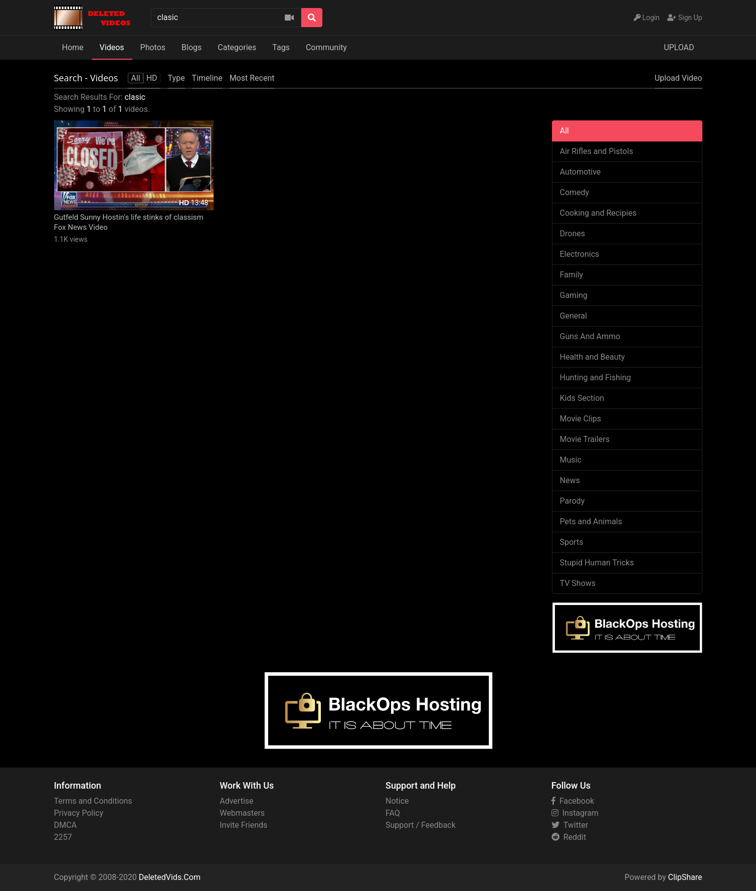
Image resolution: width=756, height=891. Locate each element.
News (570, 480)
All (564, 130)
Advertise (236, 801)
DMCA (65, 825)
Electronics (580, 254)
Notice (397, 801)
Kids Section (582, 398)
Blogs (191, 47)
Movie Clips (581, 418)
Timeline (207, 78)
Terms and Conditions (93, 801)
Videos (112, 47)
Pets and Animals (591, 521)
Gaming (574, 295)
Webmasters (242, 813)
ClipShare (685, 877)
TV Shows (578, 583)
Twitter (569, 825)
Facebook (572, 801)
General (573, 316)
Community (326, 47)
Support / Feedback (421, 825)
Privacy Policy (79, 813)
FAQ (393, 813)
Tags (281, 47)
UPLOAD (679, 47)
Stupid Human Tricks (597, 562)
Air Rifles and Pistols (596, 151)
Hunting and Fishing (595, 377)
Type (176, 78)
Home (73, 47)
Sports (572, 542)
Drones (572, 233)
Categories (237, 47)
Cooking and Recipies (598, 213)
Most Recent (252, 78)
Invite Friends (243, 825)
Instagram (575, 813)
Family (572, 274)
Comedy (575, 192)
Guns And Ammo (590, 336)
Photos (153, 47)
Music (571, 460)
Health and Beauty (592, 357)
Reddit (568, 837)
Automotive (580, 172)
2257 (63, 837)
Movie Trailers (585, 439)
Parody (572, 501)
